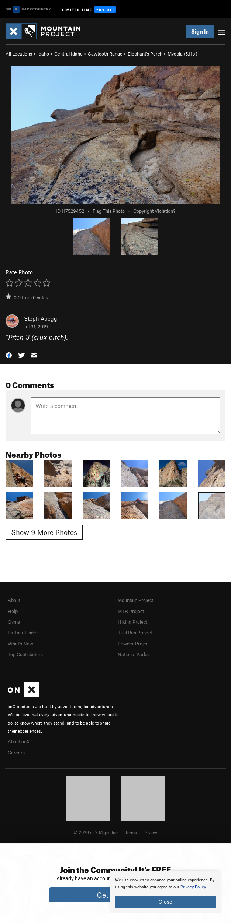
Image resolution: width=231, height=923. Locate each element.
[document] (165, 892)
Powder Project (134, 644)
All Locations (19, 54)
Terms (131, 832)
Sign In (200, 31)
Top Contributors (25, 654)
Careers (16, 752)
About (14, 600)
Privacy (150, 832)
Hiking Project (132, 622)
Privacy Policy (193, 887)
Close (165, 901)
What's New (20, 644)
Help (13, 611)
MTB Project (131, 611)
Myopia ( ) (182, 54)
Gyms (14, 622)
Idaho (43, 54)
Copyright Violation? (154, 211)
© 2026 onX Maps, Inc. (96, 832)
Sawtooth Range (105, 54)
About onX (19, 741)
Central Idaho (68, 54)
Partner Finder (23, 632)
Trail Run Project (135, 632)
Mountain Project (135, 600)
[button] (9, 354)
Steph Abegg (40, 318)
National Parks (133, 654)
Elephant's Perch (145, 54)
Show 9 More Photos (44, 532)
